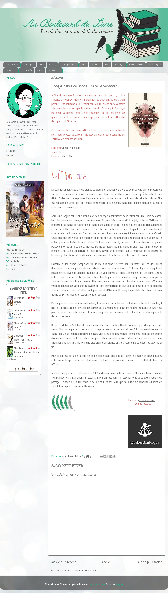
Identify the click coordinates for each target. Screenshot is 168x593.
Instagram (26, 70)
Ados (83, 64)
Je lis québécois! (68, 64)
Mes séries (11, 70)
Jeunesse (95, 64)
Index (41, 64)
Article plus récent (63, 561)
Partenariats (54, 70)
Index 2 (52, 64)
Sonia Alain (19, 304)
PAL (107, 64)
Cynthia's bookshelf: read (23, 291)
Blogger (119, 584)
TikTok (40, 70)
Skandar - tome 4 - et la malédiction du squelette (26, 352)
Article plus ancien (150, 561)
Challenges (119, 64)
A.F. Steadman (12, 359)
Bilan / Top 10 (155, 64)
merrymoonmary (97, 584)
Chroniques (29, 64)
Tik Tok (9, 155)
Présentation (12, 64)
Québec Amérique (146, 400)
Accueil (106, 561)
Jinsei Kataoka (20, 342)
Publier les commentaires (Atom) (81, 570)
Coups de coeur (136, 64)
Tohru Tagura (19, 317)
